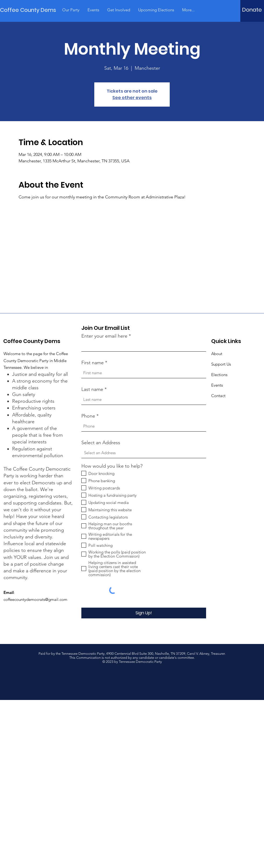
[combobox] (143, 452)
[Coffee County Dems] (28, 10)
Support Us (221, 364)
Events (217, 385)
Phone (88, 416)
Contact (218, 395)
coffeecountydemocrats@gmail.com (35, 599)
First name (92, 362)
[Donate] (252, 9)
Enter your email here (104, 336)
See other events (132, 97)
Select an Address (100, 442)
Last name (92, 389)
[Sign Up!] (143, 613)
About (216, 353)
